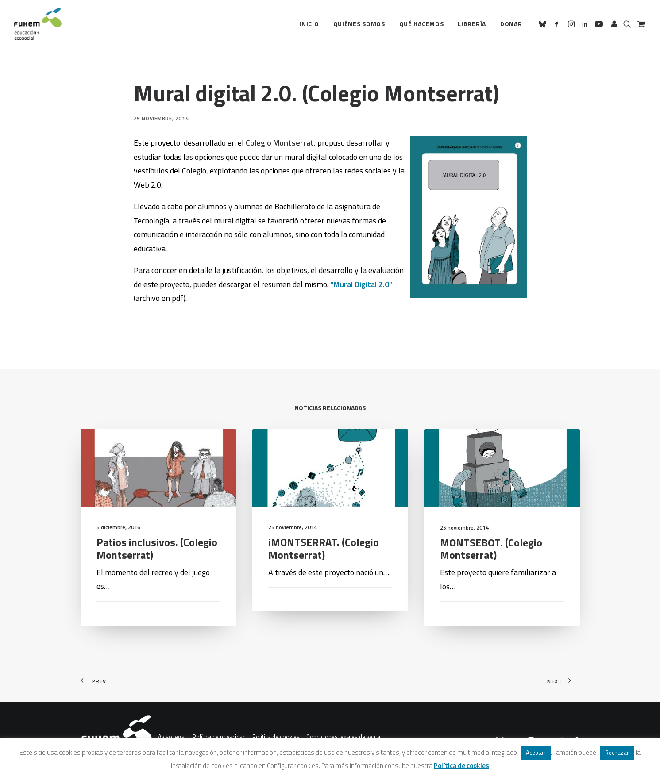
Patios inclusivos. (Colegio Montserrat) (156, 565)
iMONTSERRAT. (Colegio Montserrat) (323, 580)
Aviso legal (172, 736)
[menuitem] (309, 24)
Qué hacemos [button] (421, 23)
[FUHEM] (38, 24)
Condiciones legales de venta (343, 736)
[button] (543, 24)
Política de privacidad (219, 736)
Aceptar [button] (535, 752)
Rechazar (617, 752)
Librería (472, 23)
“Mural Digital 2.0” (361, 284)
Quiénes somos (359, 23)
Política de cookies (276, 736)
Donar (511, 23)
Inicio (309, 23)
